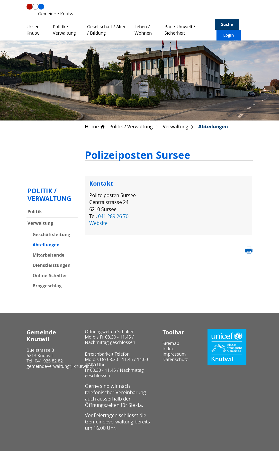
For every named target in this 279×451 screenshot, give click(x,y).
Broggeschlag (47, 286)
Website (101, 223)
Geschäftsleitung (51, 234)
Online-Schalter (50, 275)
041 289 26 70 (113, 216)
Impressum (174, 354)
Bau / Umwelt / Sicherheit (179, 30)
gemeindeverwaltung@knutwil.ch (60, 366)
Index (168, 348)
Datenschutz (175, 359)
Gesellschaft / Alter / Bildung (106, 30)
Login (228, 35)
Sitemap (170, 343)
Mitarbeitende (48, 255)
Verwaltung (40, 223)
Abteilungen (55, 245)
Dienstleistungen (52, 265)
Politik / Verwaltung (64, 30)
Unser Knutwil (34, 30)
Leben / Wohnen (143, 30)
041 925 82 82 (49, 361)
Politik (34, 212)
